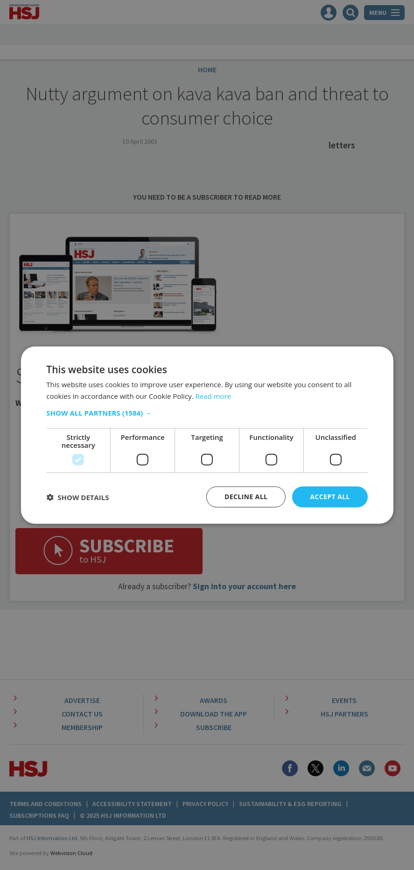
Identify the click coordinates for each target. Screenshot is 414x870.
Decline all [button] (246, 496)
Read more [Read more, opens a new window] (213, 395)
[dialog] (207, 435)
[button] (206, 413)
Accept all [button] (330, 496)
